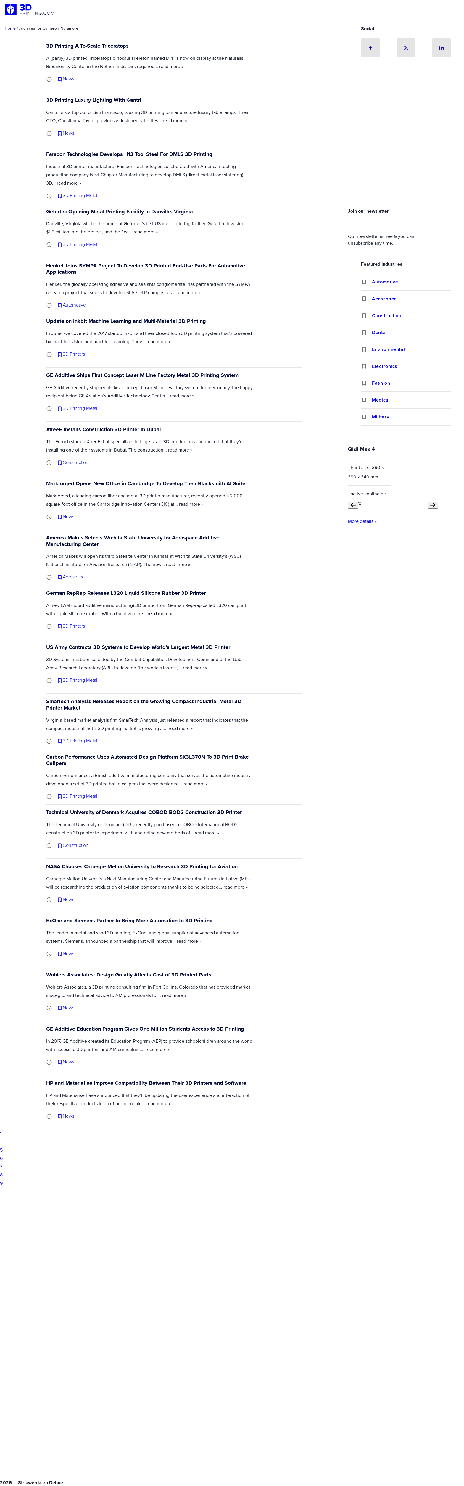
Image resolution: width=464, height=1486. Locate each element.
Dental (379, 332)
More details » (362, 521)
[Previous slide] (353, 505)
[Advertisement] (406, 161)
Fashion (381, 383)
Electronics (384, 366)
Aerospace (384, 298)
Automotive (385, 281)
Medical (381, 400)
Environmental (388, 349)
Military (380, 416)
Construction (387, 315)
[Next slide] (433, 505)
